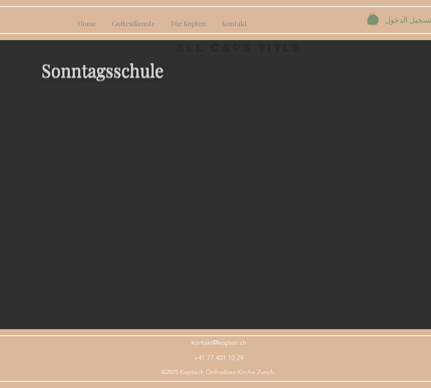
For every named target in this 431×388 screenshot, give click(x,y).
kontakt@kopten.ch (218, 342)
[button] (372, 18)
